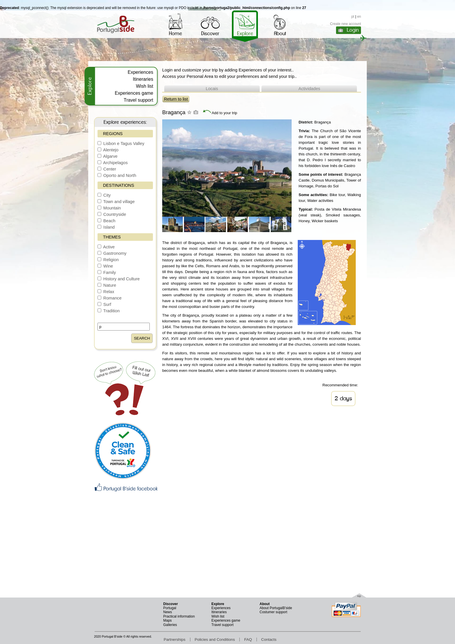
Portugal (169, 608)
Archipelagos (113, 162)
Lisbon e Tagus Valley (121, 143)
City (104, 195)
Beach (106, 220)
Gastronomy (112, 253)
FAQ (248, 639)
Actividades (309, 88)
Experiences (140, 72)
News (167, 612)
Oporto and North (117, 175)
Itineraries (143, 79)
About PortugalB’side (276, 608)
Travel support (138, 100)
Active (106, 247)
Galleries (170, 625)
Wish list (144, 86)
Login (353, 30)
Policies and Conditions (215, 639)
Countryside (112, 214)
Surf (104, 304)
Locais (212, 88)
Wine (105, 266)
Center (107, 169)
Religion (108, 259)
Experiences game (134, 93)
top (359, 596)
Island (106, 227)
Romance (110, 298)
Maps (167, 620)
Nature (107, 285)
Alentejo (108, 150)
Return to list (176, 99)
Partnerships (174, 639)
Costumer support (273, 612)
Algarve (108, 156)
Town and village (116, 201)
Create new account (345, 24)
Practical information (179, 616)
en (359, 17)
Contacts (269, 639)
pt (352, 17)
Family (107, 272)
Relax (106, 291)
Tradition (109, 310)
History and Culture (119, 279)
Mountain (109, 208)
